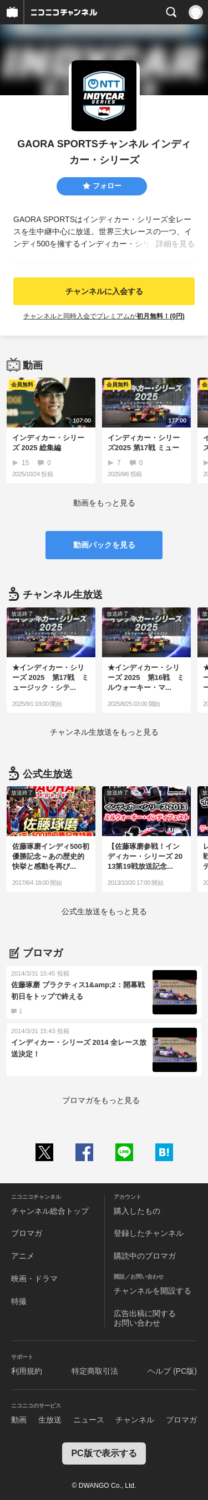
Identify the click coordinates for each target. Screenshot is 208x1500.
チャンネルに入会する (104, 291)
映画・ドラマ (34, 1278)
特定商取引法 (95, 1371)
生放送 (50, 1419)
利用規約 (26, 1371)
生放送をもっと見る (104, 732)
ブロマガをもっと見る (101, 1100)
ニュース (88, 1419)
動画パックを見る (104, 544)
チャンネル (134, 1419)
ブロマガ (26, 1233)
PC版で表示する (103, 1453)
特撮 (19, 1301)
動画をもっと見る (104, 502)
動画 (19, 1419)
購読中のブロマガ (145, 1255)
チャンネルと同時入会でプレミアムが (104, 316)
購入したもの (137, 1211)
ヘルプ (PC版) (172, 1371)
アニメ (22, 1255)
